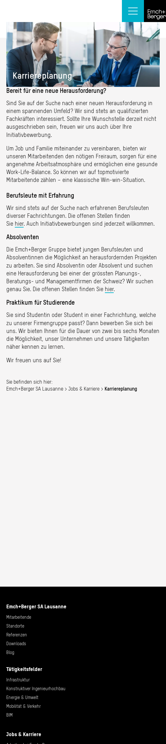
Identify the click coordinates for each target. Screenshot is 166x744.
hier (19, 223)
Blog (10, 652)
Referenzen (16, 634)
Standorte (15, 625)
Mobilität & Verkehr (23, 706)
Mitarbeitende (18, 617)
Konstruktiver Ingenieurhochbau (36, 688)
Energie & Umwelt (22, 697)
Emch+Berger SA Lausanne (34, 389)
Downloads (16, 643)
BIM (9, 715)
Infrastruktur (18, 679)
